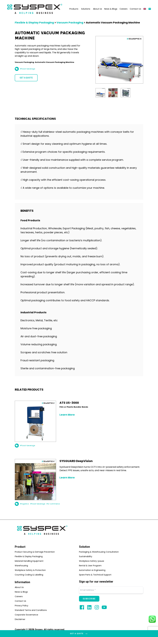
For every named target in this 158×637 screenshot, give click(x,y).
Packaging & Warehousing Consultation (99, 551)
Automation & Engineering (92, 570)
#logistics (24, 504)
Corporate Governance (26, 614)
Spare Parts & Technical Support (95, 574)
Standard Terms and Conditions (31, 610)
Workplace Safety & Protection (30, 570)
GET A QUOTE (26, 78)
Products (73, 8)
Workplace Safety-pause (91, 561)
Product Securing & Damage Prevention (35, 551)
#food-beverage (27, 69)
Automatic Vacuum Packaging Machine (113, 22)
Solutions (85, 8)
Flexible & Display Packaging (34, 22)
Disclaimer (20, 619)
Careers (123, 8)
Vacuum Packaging (69, 22)
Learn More (67, 414)
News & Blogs (110, 8)
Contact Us (135, 8)
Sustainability (85, 556)
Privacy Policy (21, 605)
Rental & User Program (90, 565)
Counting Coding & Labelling (29, 574)
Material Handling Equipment (29, 561)
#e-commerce (53, 504)
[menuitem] (144, 9)
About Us (97, 8)
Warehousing (21, 565)
